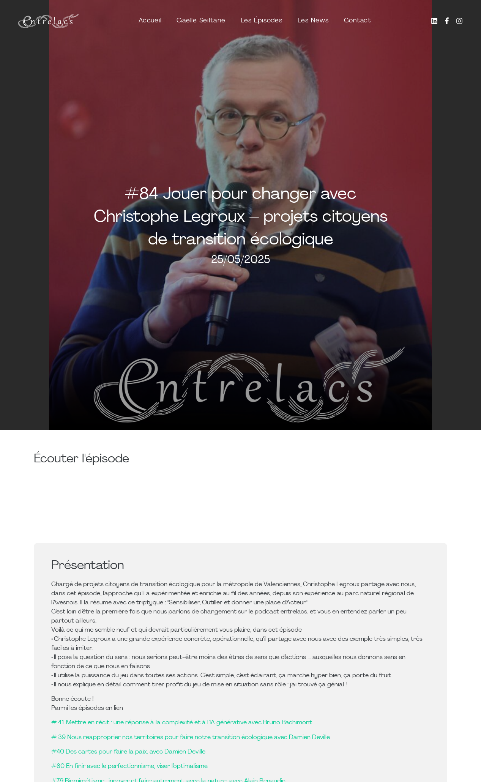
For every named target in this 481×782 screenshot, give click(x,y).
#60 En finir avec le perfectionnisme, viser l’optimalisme (129, 766)
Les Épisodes (261, 20)
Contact (357, 20)
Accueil (150, 20)
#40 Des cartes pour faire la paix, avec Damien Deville (128, 752)
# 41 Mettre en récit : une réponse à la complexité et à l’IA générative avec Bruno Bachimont (181, 723)
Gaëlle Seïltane (201, 20)
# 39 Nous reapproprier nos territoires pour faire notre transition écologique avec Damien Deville (190, 738)
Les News (313, 20)
